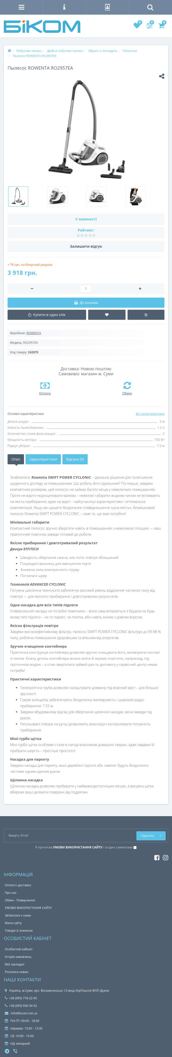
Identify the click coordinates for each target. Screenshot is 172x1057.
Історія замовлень (18, 957)
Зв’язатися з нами (18, 915)
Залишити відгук (86, 246)
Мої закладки (14, 964)
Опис (15, 459)
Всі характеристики (150, 414)
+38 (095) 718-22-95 (21, 998)
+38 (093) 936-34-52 (21, 1006)
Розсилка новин (16, 972)
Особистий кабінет (19, 949)
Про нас (10, 893)
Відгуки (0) (75, 459)
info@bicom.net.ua (21, 1013)
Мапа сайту (13, 923)
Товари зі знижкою (19, 930)
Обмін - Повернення (20, 900)
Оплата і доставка (18, 885)
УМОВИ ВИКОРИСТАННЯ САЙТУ (28, 908)
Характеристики (43, 459)
